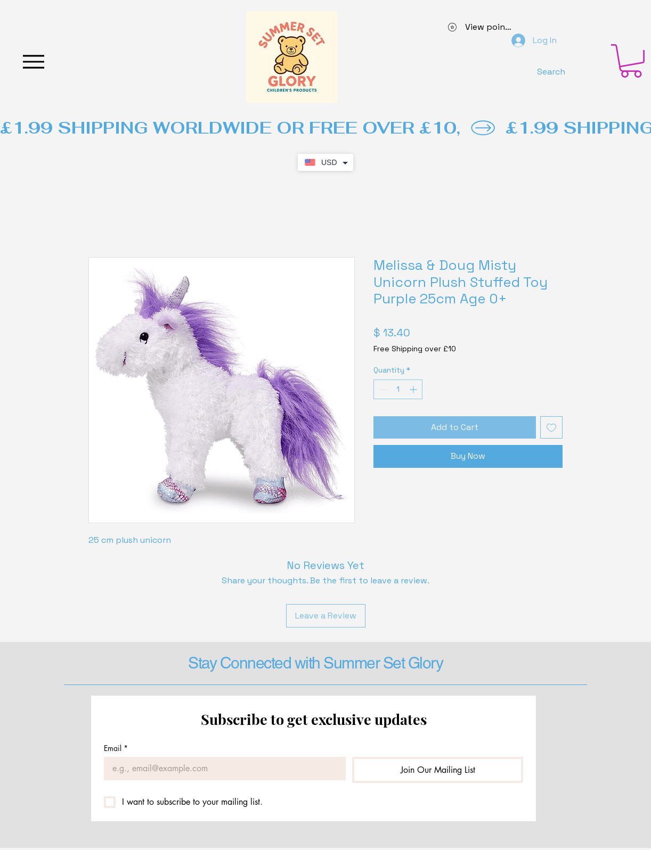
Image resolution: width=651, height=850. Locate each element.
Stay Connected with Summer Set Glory (315, 663)
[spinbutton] (398, 389)
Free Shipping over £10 (414, 348)
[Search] (551, 71)
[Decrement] (381, 389)
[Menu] (33, 61)
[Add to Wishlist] (551, 427)
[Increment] (414, 389)
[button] (631, 61)
